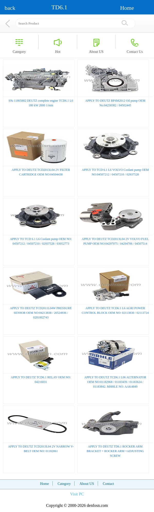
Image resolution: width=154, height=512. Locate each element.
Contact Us (135, 52)
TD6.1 (59, 7)
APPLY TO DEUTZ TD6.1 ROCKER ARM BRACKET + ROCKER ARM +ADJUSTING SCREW (115, 451)
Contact (108, 484)
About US (96, 52)
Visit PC (77, 494)
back (10, 8)
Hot (57, 52)
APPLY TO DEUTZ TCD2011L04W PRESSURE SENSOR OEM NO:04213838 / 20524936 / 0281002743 (41, 312)
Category (19, 52)
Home (127, 8)
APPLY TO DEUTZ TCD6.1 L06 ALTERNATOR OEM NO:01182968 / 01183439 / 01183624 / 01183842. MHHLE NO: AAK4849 (115, 381)
